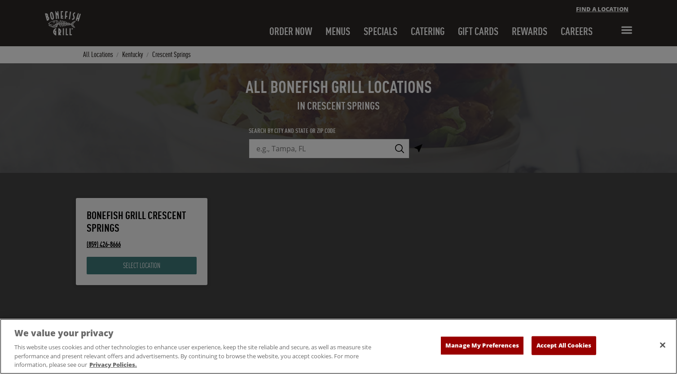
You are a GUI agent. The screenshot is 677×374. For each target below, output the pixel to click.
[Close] (663, 345)
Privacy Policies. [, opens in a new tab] (113, 365)
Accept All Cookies (563, 345)
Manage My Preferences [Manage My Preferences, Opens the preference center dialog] (482, 345)
